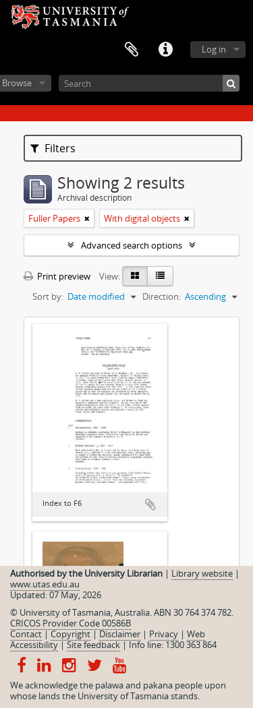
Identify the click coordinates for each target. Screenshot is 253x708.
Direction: (161, 296)
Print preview (57, 276)
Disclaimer (119, 634)
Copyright (70, 634)
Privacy (163, 634)
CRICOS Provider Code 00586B (70, 623)
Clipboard (131, 50)
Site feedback (93, 645)
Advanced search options (131, 245)
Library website (202, 573)
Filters (53, 148)
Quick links (165, 50)
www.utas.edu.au (45, 584)
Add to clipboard (150, 504)
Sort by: (47, 296)
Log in (214, 49)
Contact (26, 634)
